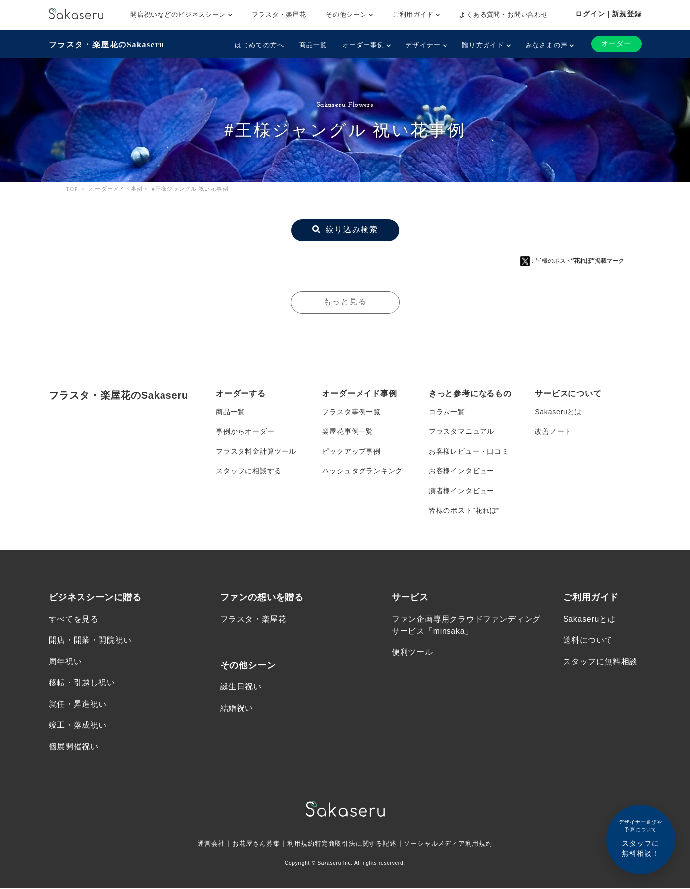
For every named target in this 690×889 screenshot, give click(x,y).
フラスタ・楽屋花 (279, 14)
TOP (72, 189)
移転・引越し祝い (82, 683)
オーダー (616, 43)
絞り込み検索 (345, 229)
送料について (588, 640)
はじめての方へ (259, 45)
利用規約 (297, 844)
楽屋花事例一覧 (347, 431)
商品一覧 (313, 45)
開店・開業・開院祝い (90, 640)
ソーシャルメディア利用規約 (454, 844)
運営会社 (202, 844)
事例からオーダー (245, 431)
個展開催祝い (74, 747)
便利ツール (412, 652)
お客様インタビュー (461, 471)
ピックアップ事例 (351, 451)
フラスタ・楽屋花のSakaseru (106, 45)
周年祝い (65, 662)
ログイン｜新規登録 (608, 14)
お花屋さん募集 (250, 844)
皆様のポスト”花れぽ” (464, 510)
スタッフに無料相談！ (640, 837)
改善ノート (553, 431)
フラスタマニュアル (461, 431)
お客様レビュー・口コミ (469, 451)
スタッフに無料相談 (600, 662)
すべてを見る (74, 619)
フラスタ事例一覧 (351, 412)
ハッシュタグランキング (362, 471)
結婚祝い (236, 708)
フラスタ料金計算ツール (256, 451)
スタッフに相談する (249, 471)
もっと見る (345, 301)
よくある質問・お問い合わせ (503, 14)
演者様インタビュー (461, 491)
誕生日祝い (241, 686)
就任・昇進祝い (78, 704)
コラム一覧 (447, 412)
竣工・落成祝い (78, 725)
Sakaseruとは (558, 412)
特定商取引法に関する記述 (356, 844)
